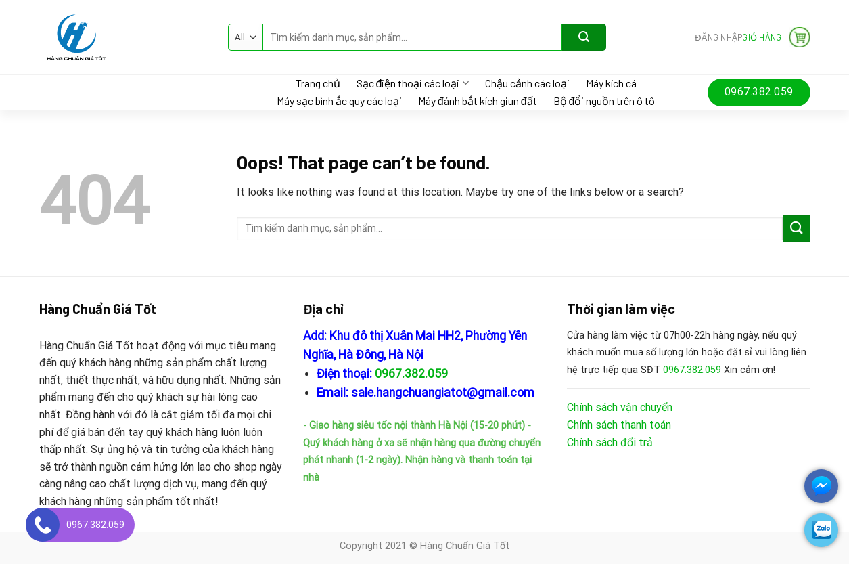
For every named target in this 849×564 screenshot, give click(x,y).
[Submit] (584, 37)
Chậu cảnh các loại (527, 83)
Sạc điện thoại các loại (413, 83)
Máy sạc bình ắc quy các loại (339, 100)
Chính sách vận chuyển (619, 407)
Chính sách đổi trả (610, 442)
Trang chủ (318, 83)
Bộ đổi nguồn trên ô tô (604, 100)
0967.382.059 (411, 374)
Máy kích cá (611, 83)
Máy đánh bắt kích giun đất (477, 100)
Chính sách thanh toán (619, 424)
